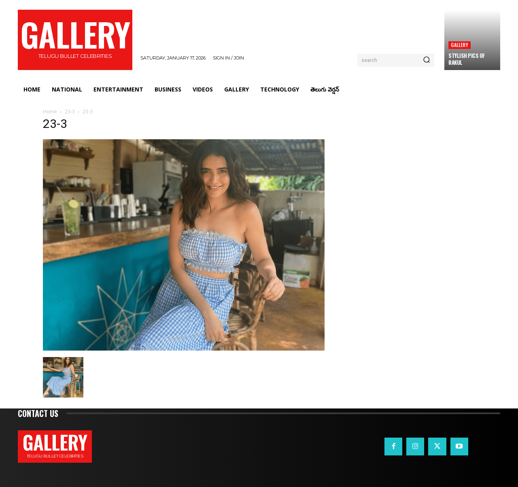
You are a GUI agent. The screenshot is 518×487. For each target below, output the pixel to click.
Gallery (459, 44)
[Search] (426, 60)
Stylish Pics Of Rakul (466, 58)
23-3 (70, 111)
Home (50, 111)
